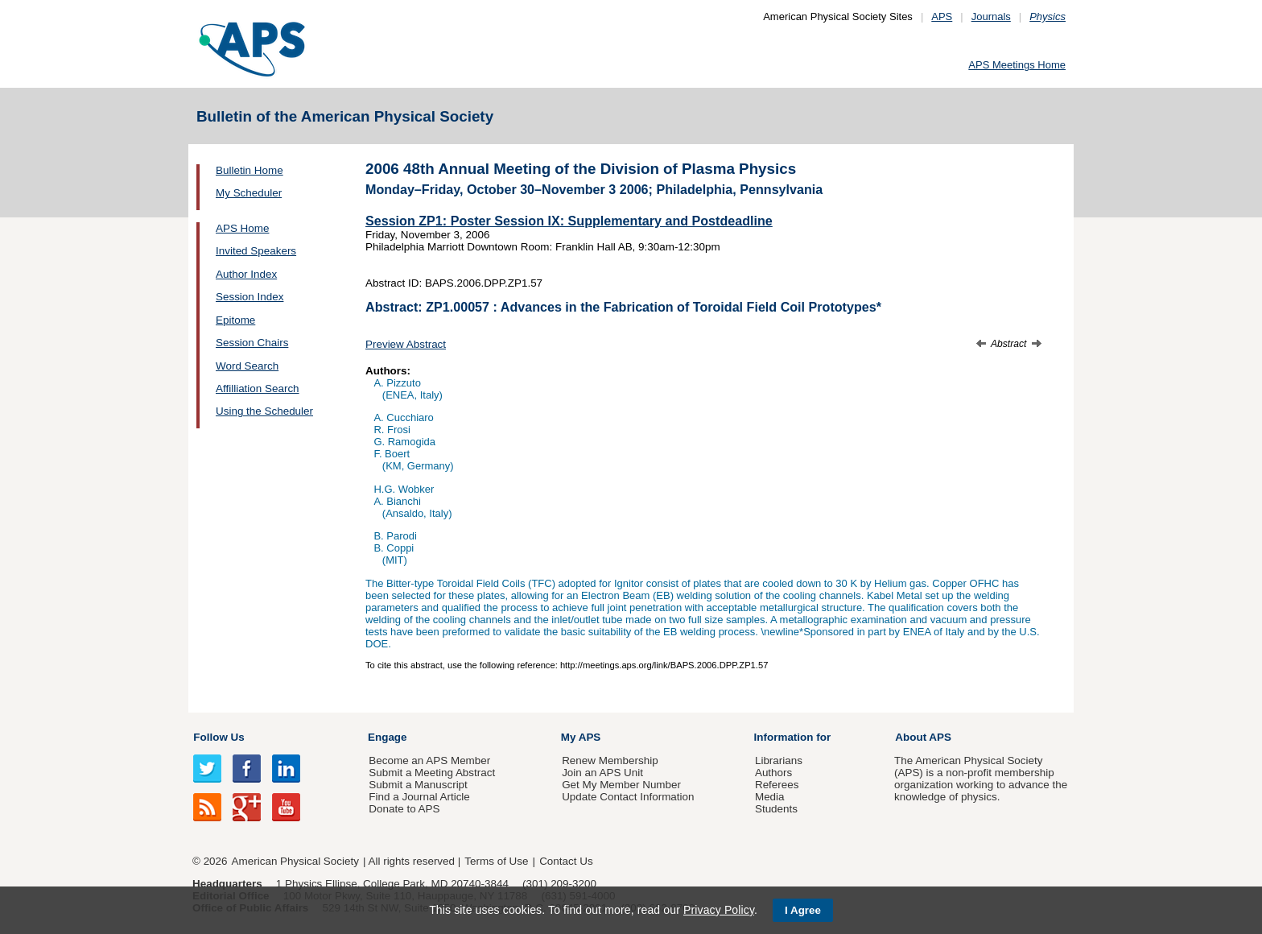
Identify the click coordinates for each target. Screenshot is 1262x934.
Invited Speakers (256, 251)
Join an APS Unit (602, 773)
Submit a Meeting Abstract (432, 773)
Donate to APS (404, 809)
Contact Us (565, 861)
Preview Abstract (405, 344)
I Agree (803, 910)
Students (776, 809)
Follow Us (218, 737)
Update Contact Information (628, 797)
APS (941, 16)
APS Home (242, 228)
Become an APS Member (429, 760)
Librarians (778, 760)
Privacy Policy (718, 909)
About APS (923, 737)
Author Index (246, 274)
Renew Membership (610, 760)
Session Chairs (252, 343)
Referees (777, 785)
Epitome (235, 320)
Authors (773, 773)
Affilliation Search (257, 388)
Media (770, 797)
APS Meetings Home (1017, 65)
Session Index (249, 297)
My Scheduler (249, 193)
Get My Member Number (621, 785)
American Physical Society (295, 861)
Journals (991, 16)
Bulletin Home (249, 170)
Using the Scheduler (264, 411)
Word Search (247, 366)
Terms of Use (496, 861)
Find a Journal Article (419, 797)
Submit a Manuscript (418, 785)
